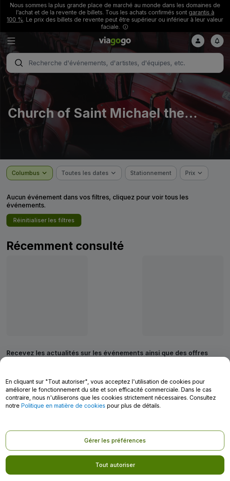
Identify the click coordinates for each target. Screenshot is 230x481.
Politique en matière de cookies (63, 405)
